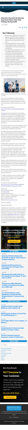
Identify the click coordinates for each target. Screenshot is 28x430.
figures (4, 113)
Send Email (6, 192)
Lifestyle (3, 356)
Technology (3, 355)
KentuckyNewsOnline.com (14, 421)
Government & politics (6, 353)
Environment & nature (6, 350)
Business (3, 351)
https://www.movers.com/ (11, 200)
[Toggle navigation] (3, 7)
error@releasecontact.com (12, 214)
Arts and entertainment (6, 348)
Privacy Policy (15, 417)
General (3, 359)
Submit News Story (14, 241)
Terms (10, 417)
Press (2, 358)
